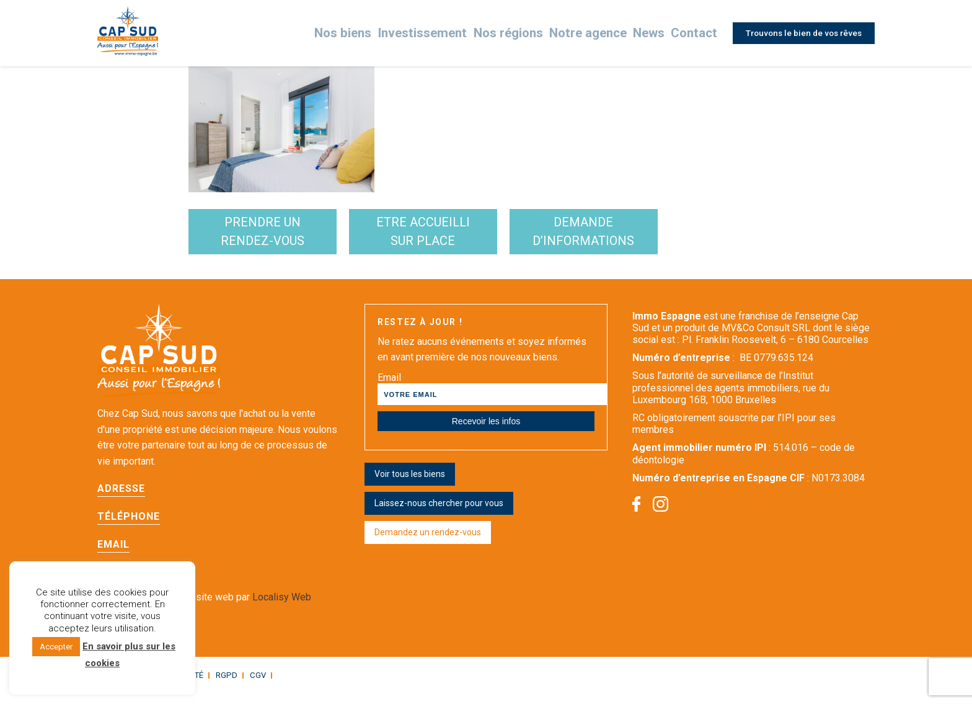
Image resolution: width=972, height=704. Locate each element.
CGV (248, 686)
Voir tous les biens (409, 484)
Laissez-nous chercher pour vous (438, 514)
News (647, 33)
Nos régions (519, 33)
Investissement (444, 33)
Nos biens (372, 33)
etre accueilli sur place (485, 237)
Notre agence (590, 33)
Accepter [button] (56, 646)
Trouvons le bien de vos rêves (801, 33)
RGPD (218, 686)
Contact (690, 33)
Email (113, 555)
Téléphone (128, 527)
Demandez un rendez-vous (427, 543)
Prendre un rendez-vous (283, 237)
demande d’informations (686, 237)
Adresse (121, 500)
